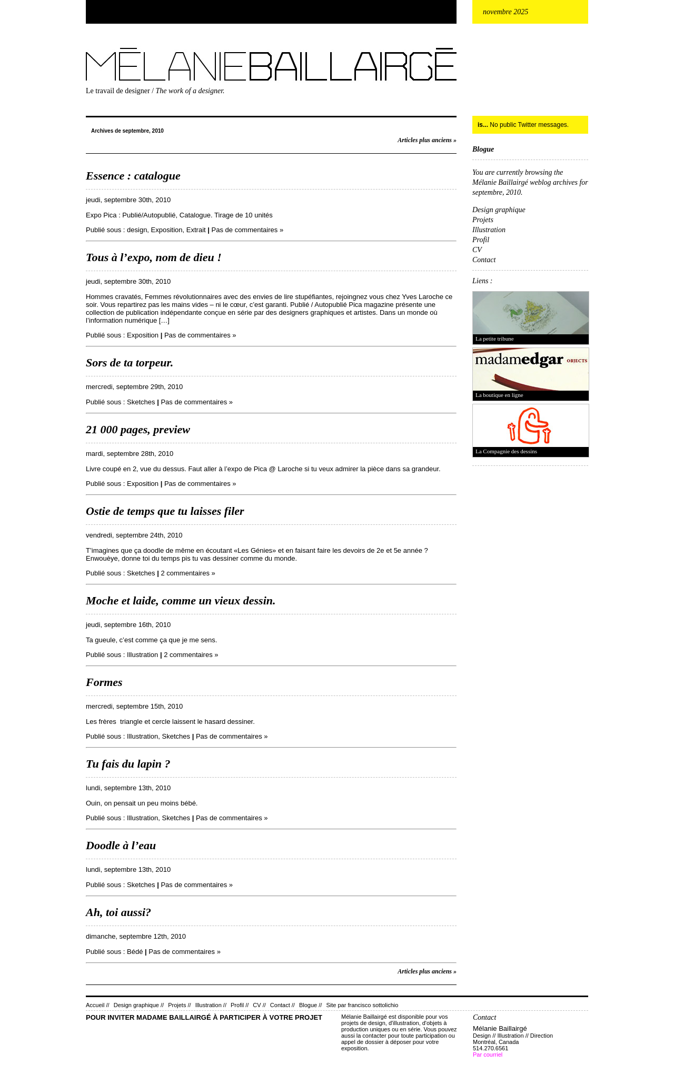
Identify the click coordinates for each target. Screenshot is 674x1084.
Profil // (240, 1005)
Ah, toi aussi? (118, 912)
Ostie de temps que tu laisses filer (165, 511)
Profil (480, 240)
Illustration (142, 655)
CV (477, 250)
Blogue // (310, 1005)
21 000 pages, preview (138, 429)
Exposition (167, 230)
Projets (482, 220)
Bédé (135, 952)
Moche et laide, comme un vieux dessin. (181, 600)
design (137, 230)
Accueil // (98, 1005)
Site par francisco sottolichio (362, 1005)
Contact (483, 260)
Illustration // (210, 1005)
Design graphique (499, 210)
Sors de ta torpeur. (129, 362)
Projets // (179, 1005)
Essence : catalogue (133, 175)
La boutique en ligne (499, 395)
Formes (104, 682)
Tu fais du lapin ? (128, 763)
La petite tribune (494, 338)
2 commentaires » (188, 573)
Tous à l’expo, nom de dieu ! (154, 257)
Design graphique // (139, 1005)
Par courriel (487, 1054)
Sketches (141, 402)
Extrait (196, 230)
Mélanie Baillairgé (88, 45)
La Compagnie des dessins (506, 451)
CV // (259, 1005)
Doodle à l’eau (121, 845)
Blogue (483, 149)
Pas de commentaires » (248, 230)
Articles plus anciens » (427, 140)
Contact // (282, 1005)
